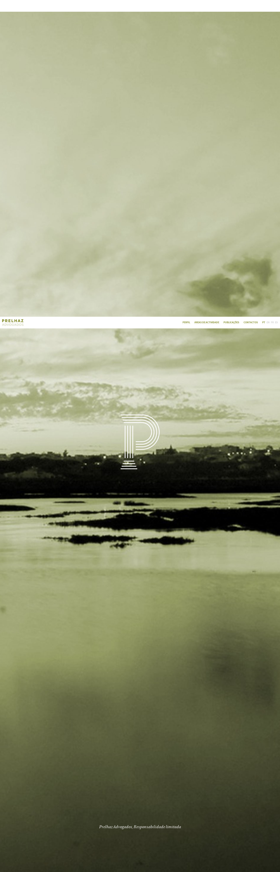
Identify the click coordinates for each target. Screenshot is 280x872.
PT (263, 5)
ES (276, 5)
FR (272, 5)
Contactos (251, 5)
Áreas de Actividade (206, 5)
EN (268, 5)
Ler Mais (140, 717)
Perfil (186, 5)
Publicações (231, 5)
